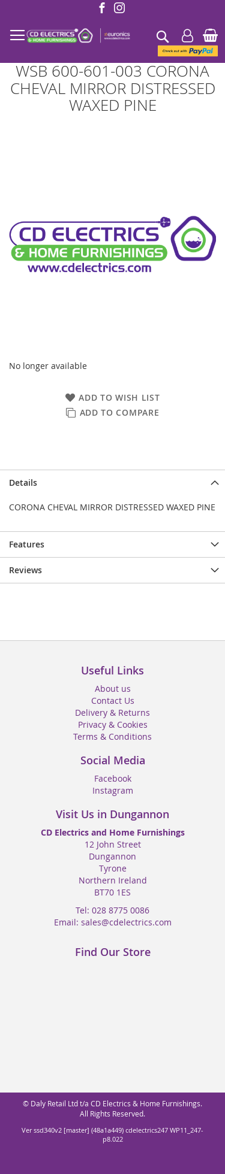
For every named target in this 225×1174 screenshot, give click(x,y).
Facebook (112, 778)
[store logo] (78, 36)
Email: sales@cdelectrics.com (113, 922)
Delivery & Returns (112, 712)
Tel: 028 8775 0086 (112, 910)
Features (26, 544)
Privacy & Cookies (113, 724)
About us (113, 688)
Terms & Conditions (112, 736)
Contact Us (112, 700)
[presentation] (112, 482)
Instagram (112, 790)
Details (23, 482)
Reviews (25, 570)
